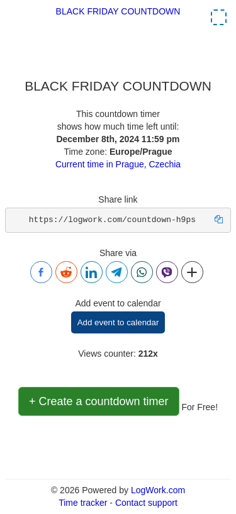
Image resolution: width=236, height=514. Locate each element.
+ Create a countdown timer (99, 401)
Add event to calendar (118, 322)
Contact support (146, 503)
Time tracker (83, 503)
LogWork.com (158, 490)
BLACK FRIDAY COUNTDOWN (118, 11)
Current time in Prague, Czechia (118, 164)
